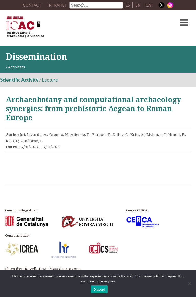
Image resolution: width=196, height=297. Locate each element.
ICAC (78, 28)
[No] (189, 283)
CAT (149, 5)
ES (128, 5)
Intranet (57, 5)
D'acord (99, 289)
